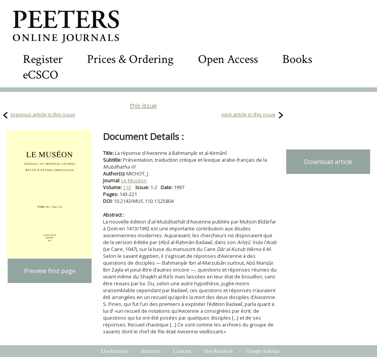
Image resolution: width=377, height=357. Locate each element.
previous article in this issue (43, 114)
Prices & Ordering (130, 59)
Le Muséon (134, 180)
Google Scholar (263, 351)
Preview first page (50, 271)
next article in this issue (248, 114)
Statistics (150, 351)
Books (297, 59)
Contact (182, 351)
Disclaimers (114, 351)
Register (43, 59)
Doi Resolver (218, 351)
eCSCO (40, 75)
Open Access (228, 59)
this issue (143, 105)
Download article (328, 162)
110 (127, 187)
